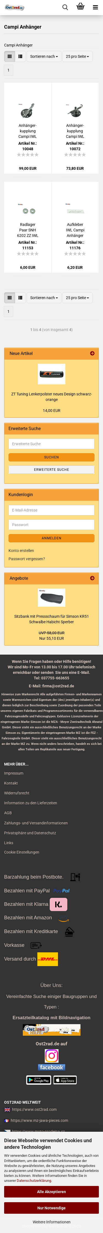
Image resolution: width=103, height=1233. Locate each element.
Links (8, 843)
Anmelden (52, 538)
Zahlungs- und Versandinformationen (36, 823)
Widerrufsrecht (16, 793)
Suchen (51, 457)
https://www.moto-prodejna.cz (38, 1131)
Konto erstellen (21, 550)
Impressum (13, 773)
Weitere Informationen (52, 1222)
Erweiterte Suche (51, 470)
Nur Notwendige (51, 1208)
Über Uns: (51, 985)
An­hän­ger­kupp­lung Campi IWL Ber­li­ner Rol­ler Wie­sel (28, 131)
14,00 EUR (51, 410)
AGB (8, 813)
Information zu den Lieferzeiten (30, 803)
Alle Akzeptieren (51, 1192)
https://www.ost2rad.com (34, 1109)
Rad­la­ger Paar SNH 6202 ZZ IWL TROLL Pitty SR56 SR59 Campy (27, 230)
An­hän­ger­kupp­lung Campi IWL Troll (75, 131)
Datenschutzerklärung (34, 1181)
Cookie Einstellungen (21, 852)
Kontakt (11, 783)
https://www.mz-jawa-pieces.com (39, 1120)
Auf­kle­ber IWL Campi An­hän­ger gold (75, 230)
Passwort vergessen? (27, 559)
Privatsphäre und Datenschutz (30, 833)
